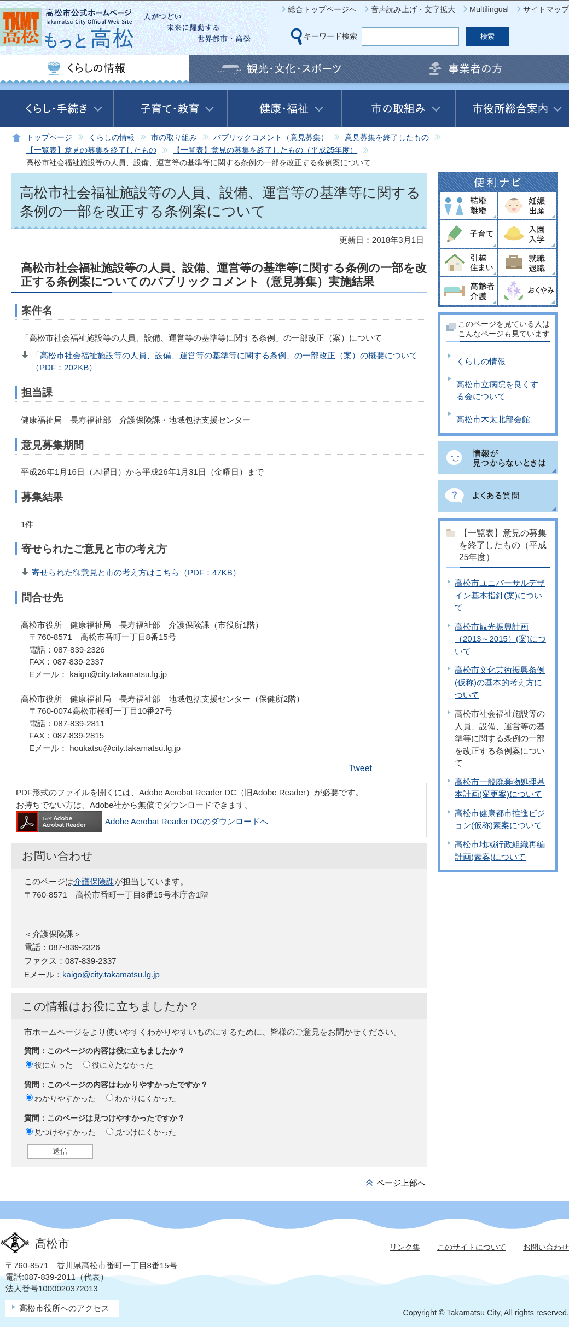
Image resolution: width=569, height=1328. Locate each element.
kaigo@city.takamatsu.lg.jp (111, 974)
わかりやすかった (65, 1098)
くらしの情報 (112, 137)
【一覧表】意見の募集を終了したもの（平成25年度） (265, 150)
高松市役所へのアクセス (64, 1308)
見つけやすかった (65, 1132)
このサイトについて (471, 1247)
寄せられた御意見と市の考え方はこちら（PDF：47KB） (136, 572)
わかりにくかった (145, 1098)
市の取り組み (174, 137)
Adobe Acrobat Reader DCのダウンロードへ (142, 821)
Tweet (360, 768)
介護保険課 (93, 881)
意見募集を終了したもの (387, 137)
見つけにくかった (145, 1132)
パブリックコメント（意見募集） (270, 137)
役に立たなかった (122, 1065)
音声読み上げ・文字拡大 (413, 9)
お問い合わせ (546, 1247)
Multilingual (489, 9)
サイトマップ (546, 9)
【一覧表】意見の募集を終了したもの (91, 150)
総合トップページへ (322, 9)
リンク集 (405, 1247)
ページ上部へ (401, 1182)
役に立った (53, 1065)
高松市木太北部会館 (493, 419)
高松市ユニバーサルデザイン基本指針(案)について (500, 595)
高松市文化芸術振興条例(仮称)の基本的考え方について (500, 682)
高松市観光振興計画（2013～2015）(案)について (500, 639)
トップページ (49, 137)
